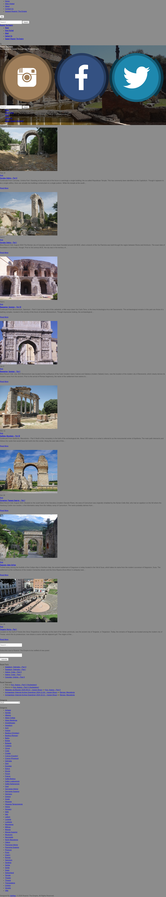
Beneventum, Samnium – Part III (10, 307)
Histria (7, 807)
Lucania (8, 819)
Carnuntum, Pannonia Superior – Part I (12, 500)
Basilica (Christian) (12, 733)
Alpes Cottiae (10, 718)
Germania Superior (12, 791)
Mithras (8, 827)
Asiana (7, 730)
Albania (8, 715)
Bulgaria (8, 743)
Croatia (8, 753)
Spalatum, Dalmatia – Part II (15, 667)
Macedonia (9, 824)
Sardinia (8, 863)
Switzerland (9, 873)
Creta (7, 751)
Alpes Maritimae (11, 720)
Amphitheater (10, 723)
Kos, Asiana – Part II (53, 690)
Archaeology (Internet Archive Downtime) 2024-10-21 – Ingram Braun (31, 695)
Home (7, 1)
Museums (8, 835)
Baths (7, 738)
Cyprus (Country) (11, 756)
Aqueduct (8, 725)
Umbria (8, 885)
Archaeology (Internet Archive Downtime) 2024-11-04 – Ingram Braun (31, 692)
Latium (7, 817)
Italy (6, 814)
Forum (7, 774)
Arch (7, 728)
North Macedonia (11, 840)
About (7, 6)
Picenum (8, 850)
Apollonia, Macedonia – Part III (10, 436)
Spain (7, 870)
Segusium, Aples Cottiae (8, 565)
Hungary (8, 809)
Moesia (8, 830)
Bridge (7, 741)
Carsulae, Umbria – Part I (8, 242)
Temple (8, 875)
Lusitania (8, 822)
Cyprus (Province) (12, 758)
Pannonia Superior (12, 847)
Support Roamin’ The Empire (16, 11)
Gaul (7, 786)
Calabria (8, 746)
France (7, 776)
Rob (1, 175)
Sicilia (7, 868)
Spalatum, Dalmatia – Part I (15, 669)
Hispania (8, 802)
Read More (4, 188)
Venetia (8, 888)
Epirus (7, 769)
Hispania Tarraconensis (14, 804)
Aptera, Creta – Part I (13, 675)
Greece (8, 796)
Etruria (7, 771)
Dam (7, 763)
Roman (8, 857)
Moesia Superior (11, 832)
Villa (6, 890)
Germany (8, 794)
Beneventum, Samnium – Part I (10, 371)
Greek (7, 799)
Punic (7, 852)
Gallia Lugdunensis (12, 781)
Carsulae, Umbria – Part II (8, 178)
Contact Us (9, 9)
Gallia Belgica (10, 779)
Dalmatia (8, 761)
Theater (8, 878)
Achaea (8, 710)
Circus (7, 748)
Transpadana (10, 883)
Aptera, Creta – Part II (13, 672)
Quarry (7, 855)
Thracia (8, 880)
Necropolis (9, 837)
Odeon (7, 842)
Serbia (7, 865)
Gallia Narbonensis (12, 784)
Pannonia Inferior (11, 845)
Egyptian (8, 766)
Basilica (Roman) (11, 736)
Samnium (8, 860)
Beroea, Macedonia (67, 692)
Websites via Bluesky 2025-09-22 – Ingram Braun (23, 690)
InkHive (13, 896)
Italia (7, 812)
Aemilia (8, 713)
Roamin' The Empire (6, 25)
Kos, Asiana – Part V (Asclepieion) (24, 685)
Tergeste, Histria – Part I (8, 629)
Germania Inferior (11, 789)
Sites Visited (9, 4)
